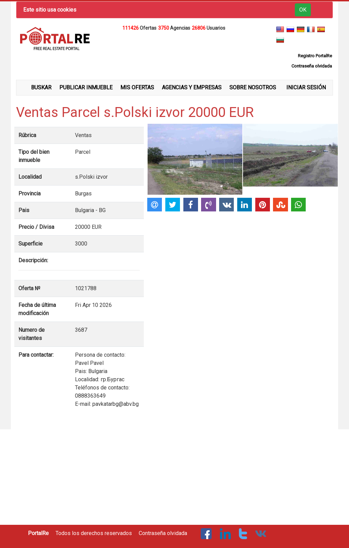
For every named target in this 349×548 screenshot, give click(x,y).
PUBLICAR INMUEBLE (85, 87)
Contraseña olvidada (163, 533)
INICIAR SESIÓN (306, 87)
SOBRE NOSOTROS (252, 87)
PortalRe (38, 533)
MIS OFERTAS (137, 87)
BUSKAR (41, 87)
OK (302, 9)
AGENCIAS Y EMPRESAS (192, 87)
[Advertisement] (174, 49)
